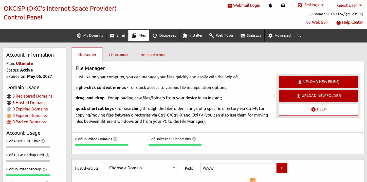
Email (117, 35)
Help (318, 109)
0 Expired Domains (26, 115)
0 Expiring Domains (27, 109)
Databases (164, 35)
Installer (192, 35)
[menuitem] (270, 5)
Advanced (279, 35)
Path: (189, 168)
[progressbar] (28, 147)
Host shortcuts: (87, 168)
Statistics (250, 35)
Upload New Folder (318, 95)
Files (139, 35)
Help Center (349, 22)
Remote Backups (153, 54)
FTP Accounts (118, 54)
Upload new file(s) (318, 81)
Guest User (347, 5)
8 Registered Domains (29, 96)
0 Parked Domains (26, 122)
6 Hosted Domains (26, 102)
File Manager (87, 54)
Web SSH (317, 22)
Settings (308, 5)
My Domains (90, 35)
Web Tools (221, 35)
